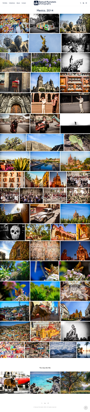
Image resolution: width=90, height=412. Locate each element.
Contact (24, 3)
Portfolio (5, 3)
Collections (12, 3)
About (18, 3)
